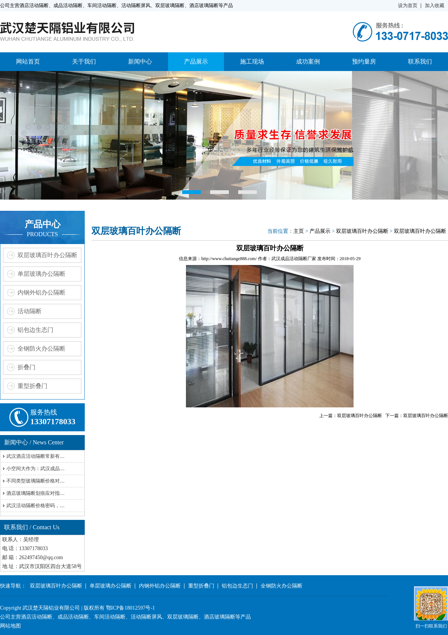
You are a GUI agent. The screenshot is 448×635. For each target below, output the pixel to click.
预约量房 (364, 61)
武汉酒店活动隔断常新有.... (35, 456)
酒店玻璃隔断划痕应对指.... (35, 493)
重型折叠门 (32, 386)
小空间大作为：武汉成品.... (35, 468)
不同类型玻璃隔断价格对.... (35, 481)
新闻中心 (140, 61)
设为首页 (407, 5)
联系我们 (420, 61)
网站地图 (10, 626)
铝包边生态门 (35, 330)
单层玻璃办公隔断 (41, 274)
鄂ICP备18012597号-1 (130, 608)
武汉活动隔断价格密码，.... (35, 505)
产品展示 (196, 61)
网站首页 (28, 61)
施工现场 (252, 61)
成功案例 (308, 61)
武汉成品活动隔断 (289, 258)
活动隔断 (29, 311)
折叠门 (26, 367)
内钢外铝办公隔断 (41, 292)
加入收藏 (434, 5)
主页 (298, 231)
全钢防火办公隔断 (41, 348)
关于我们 (84, 61)
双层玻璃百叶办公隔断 (47, 255)
